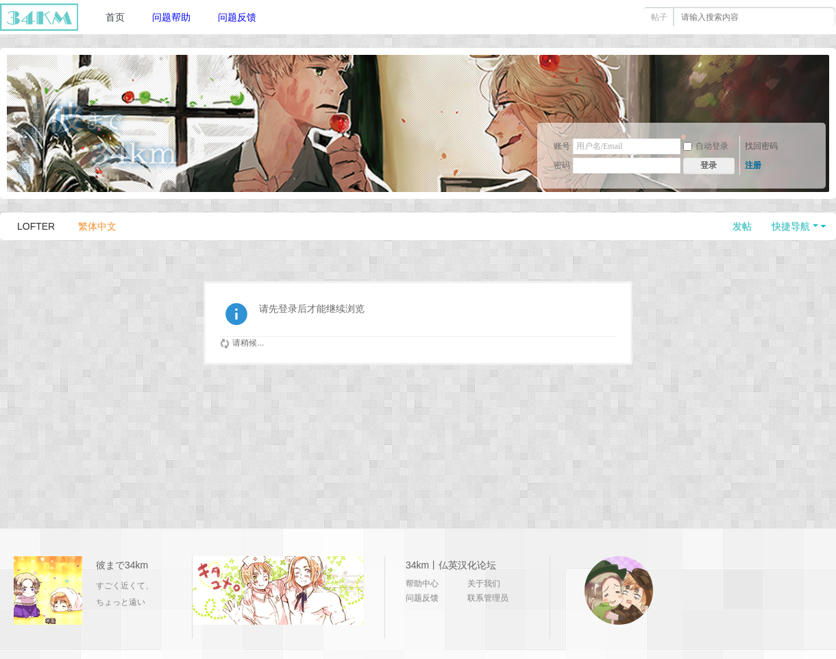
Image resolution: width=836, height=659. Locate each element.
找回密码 (761, 146)
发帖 (742, 226)
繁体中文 (97, 226)
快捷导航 (791, 226)
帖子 (659, 17)
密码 (562, 165)
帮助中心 (422, 583)
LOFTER (36, 226)
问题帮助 (171, 17)
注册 (753, 165)
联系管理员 (487, 598)
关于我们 (483, 583)
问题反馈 (237, 17)
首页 (115, 17)
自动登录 (705, 146)
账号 (562, 146)
